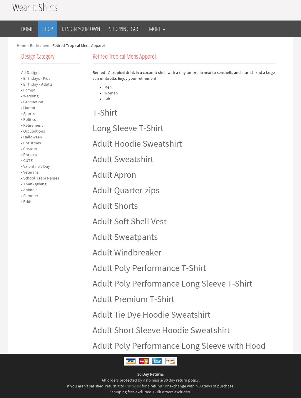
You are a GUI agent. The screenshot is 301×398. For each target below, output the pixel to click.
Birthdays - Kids (36, 78)
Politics (29, 119)
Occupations (34, 131)
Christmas (32, 143)
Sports (29, 113)
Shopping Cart (124, 29)
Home (27, 29)
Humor (29, 108)
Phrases (30, 154)
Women (111, 93)
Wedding (31, 96)
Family (29, 90)
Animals (30, 190)
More (157, 29)
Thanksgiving (34, 184)
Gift (107, 99)
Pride (27, 201)
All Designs (30, 72)
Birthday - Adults (38, 84)
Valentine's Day (36, 166)
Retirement (40, 45)
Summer (30, 196)
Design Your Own (81, 29)
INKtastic (133, 386)
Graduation (33, 102)
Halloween (32, 137)
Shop (47, 29)
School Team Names (41, 178)
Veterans (31, 172)
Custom (30, 149)
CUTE (28, 160)
